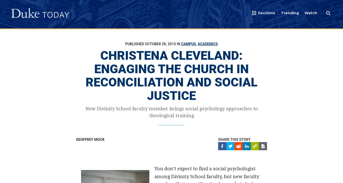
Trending (290, 13)
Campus (188, 44)
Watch (311, 13)
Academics (208, 44)
